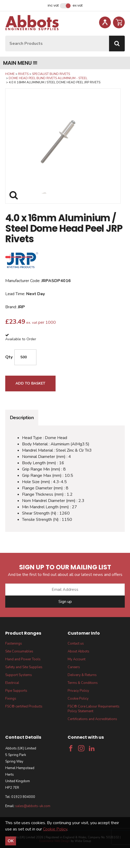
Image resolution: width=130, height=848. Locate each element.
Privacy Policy (78, 690)
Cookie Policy (78, 698)
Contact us (76, 643)
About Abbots (78, 651)
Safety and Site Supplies (23, 667)
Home (10, 74)
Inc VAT (53, 5)
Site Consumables (19, 651)
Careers (74, 667)
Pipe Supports (16, 690)
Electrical (12, 682)
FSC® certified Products (23, 706)
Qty (9, 357)
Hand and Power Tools (23, 659)
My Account (76, 659)
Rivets (23, 74)
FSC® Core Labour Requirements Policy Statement (94, 709)
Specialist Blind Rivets (51, 74)
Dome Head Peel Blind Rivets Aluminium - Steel (48, 78)
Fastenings (13, 643)
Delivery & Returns (82, 675)
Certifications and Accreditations (92, 719)
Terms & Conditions (83, 682)
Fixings (10, 698)
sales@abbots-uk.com (32, 806)
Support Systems (18, 675)
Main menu (20, 63)
